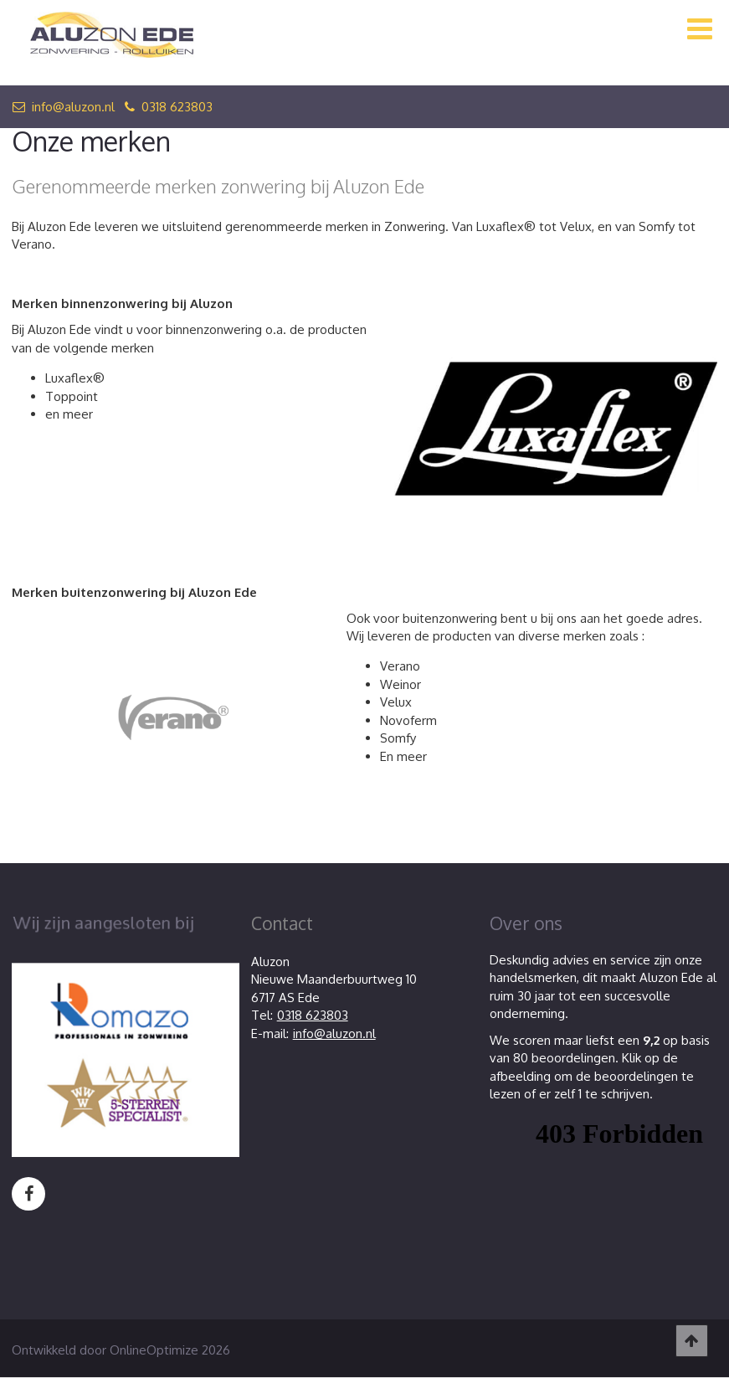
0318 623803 (169, 107)
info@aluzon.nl (64, 107)
